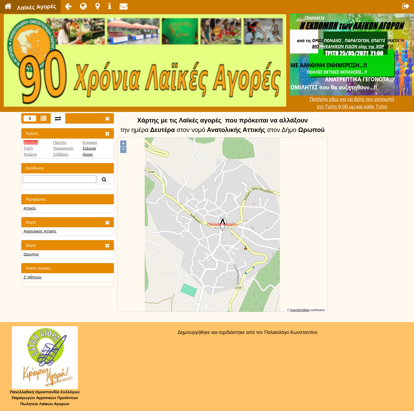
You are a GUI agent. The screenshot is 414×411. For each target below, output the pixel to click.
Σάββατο (60, 154)
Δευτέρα (30, 142)
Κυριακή (90, 142)
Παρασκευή (63, 148)
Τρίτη (28, 148)
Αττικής (29, 208)
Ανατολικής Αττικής (40, 231)
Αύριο (88, 154)
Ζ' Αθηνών (32, 277)
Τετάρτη (30, 154)
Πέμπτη (60, 142)
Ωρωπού (31, 254)
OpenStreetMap (299, 309)
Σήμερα (89, 148)
